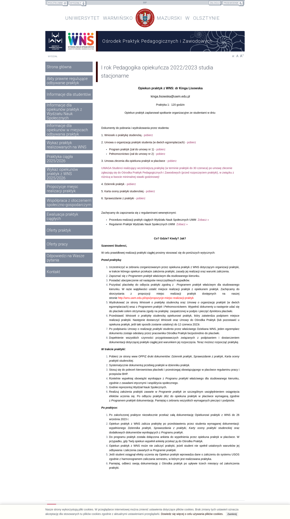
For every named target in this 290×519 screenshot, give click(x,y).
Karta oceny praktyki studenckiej (129, 191)
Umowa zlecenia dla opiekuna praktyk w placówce (140, 160)
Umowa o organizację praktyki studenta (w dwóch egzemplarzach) (150, 142)
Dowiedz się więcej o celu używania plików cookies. (192, 513)
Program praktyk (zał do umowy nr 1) (137, 149)
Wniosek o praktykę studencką (128, 135)
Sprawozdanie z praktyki (124, 198)
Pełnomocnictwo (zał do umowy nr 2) (137, 153)
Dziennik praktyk (120, 184)
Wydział (52, 56)
